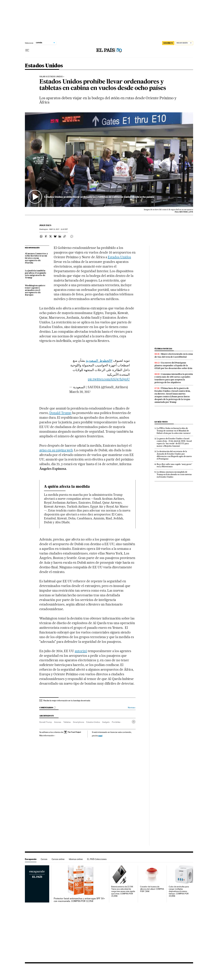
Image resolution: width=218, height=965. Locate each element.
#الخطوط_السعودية (99, 360)
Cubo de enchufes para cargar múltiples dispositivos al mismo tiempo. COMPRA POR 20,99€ (179, 891)
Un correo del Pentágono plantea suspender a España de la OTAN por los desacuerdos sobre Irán (173, 365)
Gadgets (106, 722)
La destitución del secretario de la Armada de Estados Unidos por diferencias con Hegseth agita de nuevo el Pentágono (174, 455)
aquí (100, 735)
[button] (109, 159)
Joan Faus (45, 225)
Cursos (44, 859)
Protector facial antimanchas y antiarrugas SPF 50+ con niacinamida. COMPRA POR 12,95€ (79, 899)
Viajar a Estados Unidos (51, 77)
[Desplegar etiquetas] (134, 722)
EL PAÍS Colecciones (97, 859)
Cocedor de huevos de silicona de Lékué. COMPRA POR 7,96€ (152, 889)
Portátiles (116, 722)
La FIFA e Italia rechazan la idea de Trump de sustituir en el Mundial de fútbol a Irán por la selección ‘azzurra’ (174, 430)
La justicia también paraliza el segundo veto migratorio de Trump (35, 274)
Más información (47, 735)
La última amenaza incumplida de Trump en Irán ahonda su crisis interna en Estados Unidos (174, 474)
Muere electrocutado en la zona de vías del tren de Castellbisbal (174, 355)
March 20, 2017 (80, 392)
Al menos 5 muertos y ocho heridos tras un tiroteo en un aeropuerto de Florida (36, 258)
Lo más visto (161, 422)
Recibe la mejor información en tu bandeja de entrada (66, 700)
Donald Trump (60, 413)
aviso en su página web (56, 450)
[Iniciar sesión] (184, 43)
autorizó (81, 651)
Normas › (132, 707)
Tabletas (67, 722)
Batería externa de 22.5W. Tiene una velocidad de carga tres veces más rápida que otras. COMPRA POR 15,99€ (123, 891)
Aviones (57, 722)
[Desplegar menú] (27, 50)
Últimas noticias (163, 349)
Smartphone (78, 722)
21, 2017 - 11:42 (58, 229)
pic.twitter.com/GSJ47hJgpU (109, 379)
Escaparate (30, 859)
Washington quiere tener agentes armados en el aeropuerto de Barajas (35, 290)
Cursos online (58, 859)
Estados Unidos (44, 66)
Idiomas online (76, 859)
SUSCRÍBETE (168, 43)
